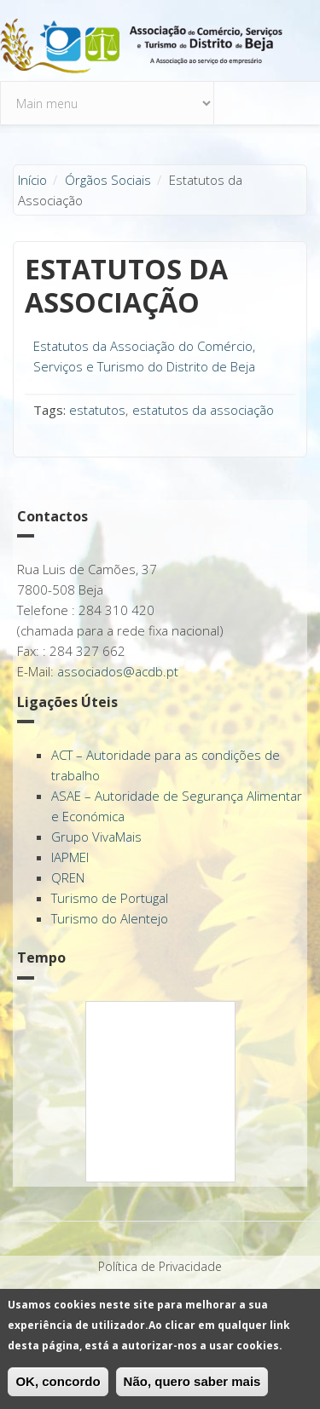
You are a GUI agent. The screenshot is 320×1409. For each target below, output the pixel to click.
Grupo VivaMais (96, 836)
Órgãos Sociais (108, 179)
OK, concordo (57, 1381)
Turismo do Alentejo (109, 918)
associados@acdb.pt (117, 671)
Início (32, 179)
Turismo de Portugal (109, 897)
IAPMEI (70, 857)
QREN (67, 877)
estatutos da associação (203, 409)
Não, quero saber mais (192, 1381)
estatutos (97, 409)
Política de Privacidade (160, 1266)
